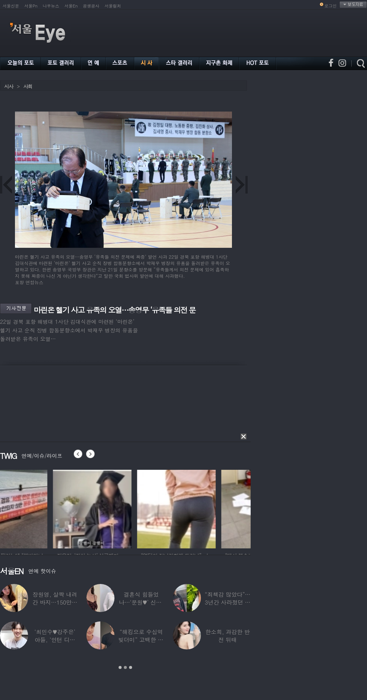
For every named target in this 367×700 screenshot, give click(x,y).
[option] (39, 508)
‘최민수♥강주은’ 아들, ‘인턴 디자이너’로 (54, 639)
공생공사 (91, 6)
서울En (70, 6)
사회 (27, 86)
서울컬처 (113, 6)
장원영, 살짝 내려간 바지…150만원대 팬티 (55, 602)
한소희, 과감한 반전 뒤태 (227, 635)
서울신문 (11, 6)
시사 (8, 86)
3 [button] (130, 667)
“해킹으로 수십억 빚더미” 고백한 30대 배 (141, 639)
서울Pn (30, 6)
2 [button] (125, 667)
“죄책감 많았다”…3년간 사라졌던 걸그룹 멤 (227, 602)
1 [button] (120, 667)
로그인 (330, 6)
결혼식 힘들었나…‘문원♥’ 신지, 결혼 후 (141, 602)
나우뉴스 (51, 6)
